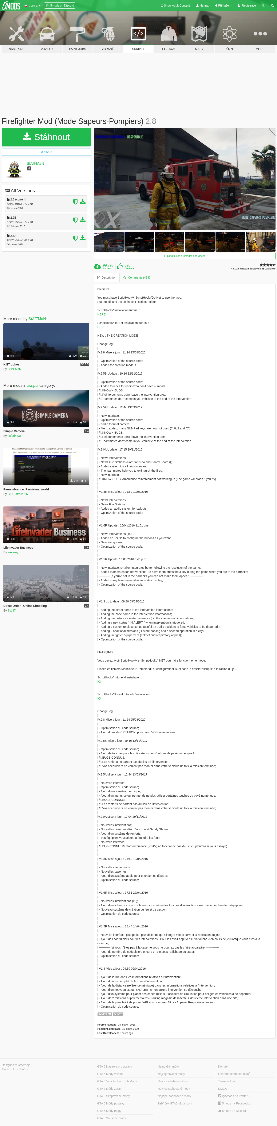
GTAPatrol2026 (18, 494)
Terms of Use (227, 1081)
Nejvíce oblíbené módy (173, 1081)
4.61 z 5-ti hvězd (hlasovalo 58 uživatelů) (253, 269)
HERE (101, 314)
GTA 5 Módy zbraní (109, 1088)
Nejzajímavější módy (171, 1074)
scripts (32, 385)
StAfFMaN (35, 163)
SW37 (12, 610)
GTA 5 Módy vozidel (110, 1074)
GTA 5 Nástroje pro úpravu (114, 1066)
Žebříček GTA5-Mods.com (175, 1103)
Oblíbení (129, 268)
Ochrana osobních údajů (234, 1074)
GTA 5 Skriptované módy (113, 1096)
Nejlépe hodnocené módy (174, 1096)
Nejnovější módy (169, 1066)
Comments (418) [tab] (136, 277)
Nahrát (202, 5)
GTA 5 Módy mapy (109, 1110)
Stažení (107, 268)
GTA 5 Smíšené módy (111, 1118)
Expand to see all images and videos (185, 255)
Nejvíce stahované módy (174, 1088)
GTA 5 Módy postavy (110, 1103)
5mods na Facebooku (234, 1103)
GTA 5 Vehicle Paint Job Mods (117, 1081)
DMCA (222, 1088)
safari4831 (14, 435)
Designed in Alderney (16, 1065)
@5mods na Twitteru (233, 1096)
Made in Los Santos (15, 1069)
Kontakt (223, 1066)
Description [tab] (106, 277)
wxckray (13, 552)
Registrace (247, 5)
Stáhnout (46, 137)
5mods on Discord (232, 1111)
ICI (99, 681)
